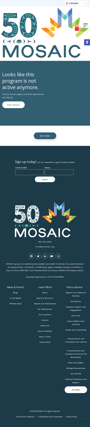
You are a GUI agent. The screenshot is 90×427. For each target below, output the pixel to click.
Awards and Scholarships (45, 304)
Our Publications (45, 309)
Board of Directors (45, 298)
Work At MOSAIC (45, 331)
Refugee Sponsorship (75, 368)
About (45, 293)
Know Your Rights (76, 363)
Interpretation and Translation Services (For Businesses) (76, 354)
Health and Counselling (75, 330)
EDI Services (76, 301)
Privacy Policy (71, 416)
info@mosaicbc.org (44, 247)
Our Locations (45, 315)
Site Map (76, 390)
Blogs (15, 293)
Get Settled (76, 374)
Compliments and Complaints (50, 416)
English (73, 3)
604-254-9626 (44, 242)
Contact (45, 320)
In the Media (15, 298)
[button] (87, 42)
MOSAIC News (16, 304)
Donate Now (45, 342)
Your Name (21, 168)
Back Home (45, 136)
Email (48, 168)
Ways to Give (45, 337)
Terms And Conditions (25, 416)
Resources (45, 326)
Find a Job (75, 316)
